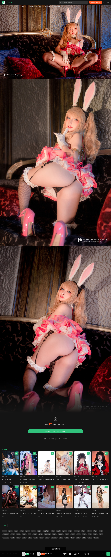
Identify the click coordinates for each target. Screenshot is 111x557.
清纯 (35, 534)
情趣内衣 (46, 531)
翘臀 (78, 534)
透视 (83, 482)
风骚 (36, 537)
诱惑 (10, 531)
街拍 (90, 537)
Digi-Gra (94, 510)
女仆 (13, 537)
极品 (39, 531)
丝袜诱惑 (5, 534)
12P (78, 554)
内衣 (95, 531)
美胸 (70, 531)
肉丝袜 (60, 534)
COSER (4, 482)
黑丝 (22, 531)
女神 (64, 531)
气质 (78, 537)
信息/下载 (86, 554)
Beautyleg (76, 510)
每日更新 (39, 6)
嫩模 (58, 531)
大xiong (77, 531)
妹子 (27, 531)
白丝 (72, 537)
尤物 (13, 534)
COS (39, 482)
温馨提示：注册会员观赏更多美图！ (55, 431)
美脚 (18, 534)
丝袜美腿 (76, 516)
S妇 (90, 534)
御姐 (47, 537)
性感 (16, 531)
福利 (33, 531)
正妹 (54, 534)
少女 (61, 537)
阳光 (24, 537)
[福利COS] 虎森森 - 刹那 (63, 479)
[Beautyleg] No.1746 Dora (81, 513)
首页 (17, 6)
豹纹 (98, 516)
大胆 (84, 534)
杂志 (101, 531)
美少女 (27, 482)
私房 (83, 531)
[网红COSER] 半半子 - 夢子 (100, 479)
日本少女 (5, 537)
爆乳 (84, 537)
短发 (101, 534)
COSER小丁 (48, 554)
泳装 (67, 537)
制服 (86, 516)
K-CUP (9, 482)
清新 (24, 534)
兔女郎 (22, 482)
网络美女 (32, 554)
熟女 (30, 537)
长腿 (41, 537)
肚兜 (79, 482)
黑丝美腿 (54, 537)
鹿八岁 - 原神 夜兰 (7, 479)
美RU (89, 531)
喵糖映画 (58, 510)
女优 (95, 534)
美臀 (73, 534)
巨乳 (61, 516)
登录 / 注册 (106, 2)
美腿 (53, 531)
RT (29, 534)
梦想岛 (9, 2)
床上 (67, 534)
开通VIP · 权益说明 (95, 2)
